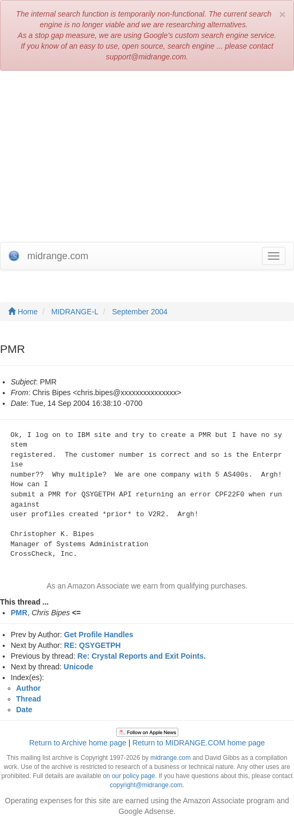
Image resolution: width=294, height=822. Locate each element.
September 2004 (140, 311)
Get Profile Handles (98, 634)
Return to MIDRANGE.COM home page (198, 742)
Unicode (78, 666)
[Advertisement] (147, 156)
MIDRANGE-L (75, 311)
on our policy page (129, 776)
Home (22, 311)
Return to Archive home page (77, 742)
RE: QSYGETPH (92, 645)
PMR (19, 612)
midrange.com (170, 757)
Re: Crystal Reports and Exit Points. (142, 656)
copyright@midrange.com (146, 785)
